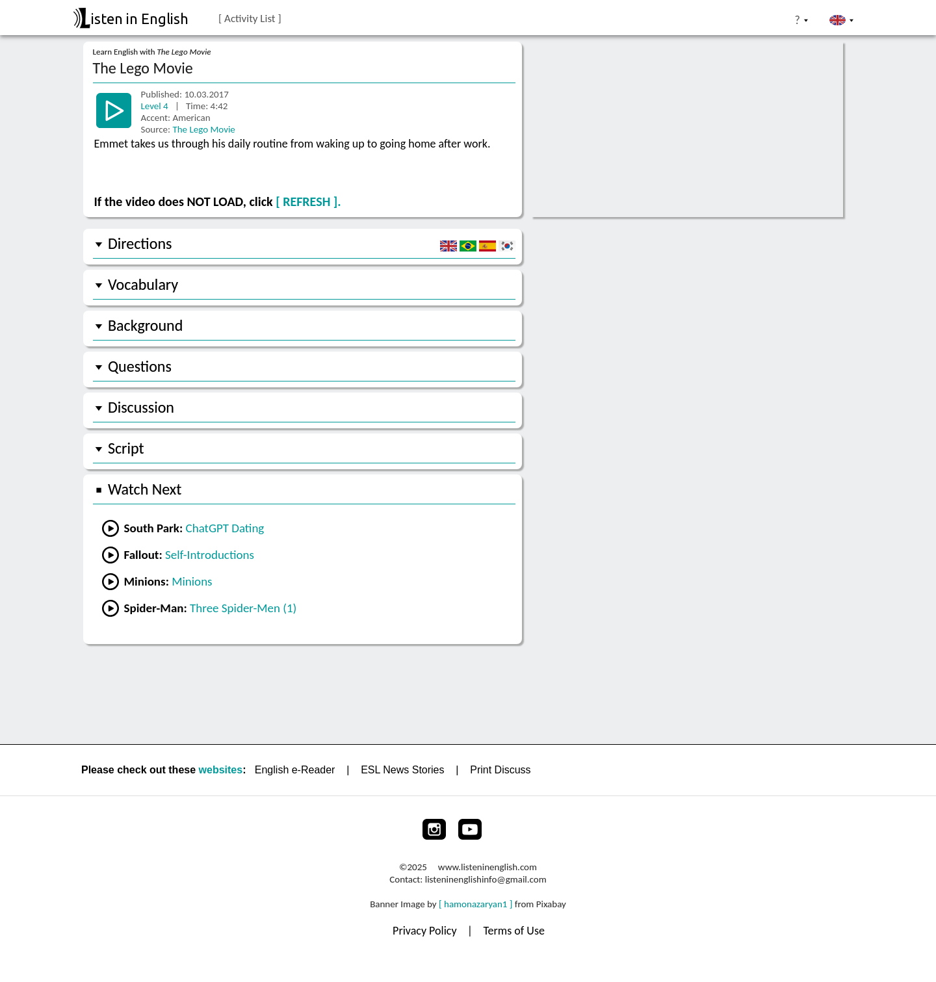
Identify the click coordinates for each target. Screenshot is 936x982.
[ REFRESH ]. (308, 201)
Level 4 (156, 106)
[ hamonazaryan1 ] (475, 904)
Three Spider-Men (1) (243, 608)
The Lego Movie (203, 129)
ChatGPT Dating (225, 528)
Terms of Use (514, 931)
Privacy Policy (426, 931)
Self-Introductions (209, 554)
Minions (192, 581)
